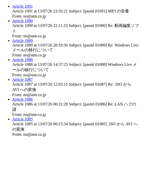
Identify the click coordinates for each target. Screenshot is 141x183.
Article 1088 (22, 59)
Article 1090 (22, 21)
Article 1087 (22, 79)
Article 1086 (22, 99)
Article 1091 (22, 6)
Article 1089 (22, 40)
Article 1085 (22, 119)
